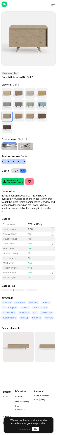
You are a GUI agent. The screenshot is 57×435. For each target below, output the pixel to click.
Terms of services (41, 396)
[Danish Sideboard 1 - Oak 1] (18, 347)
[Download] (13, 181)
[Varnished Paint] (30, 104)
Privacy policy (39, 399)
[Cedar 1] (41, 93)
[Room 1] (25, 146)
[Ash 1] (7, 93)
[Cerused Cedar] (7, 104)
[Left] (8, 161)
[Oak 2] (18, 116)
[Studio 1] (9, 146)
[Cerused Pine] (18, 104)
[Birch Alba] (30, 93)
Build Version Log (22, 402)
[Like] (29, 181)
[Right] (18, 161)
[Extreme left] (4, 161)
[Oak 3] (30, 116)
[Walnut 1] (41, 116)
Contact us (19, 410)
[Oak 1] (7, 116)
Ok (35, 429)
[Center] (13, 161)
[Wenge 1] (7, 127)
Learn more (25, 429)
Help (17, 406)
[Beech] (18, 93)
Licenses (18, 396)
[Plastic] (41, 104)
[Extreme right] (23, 161)
